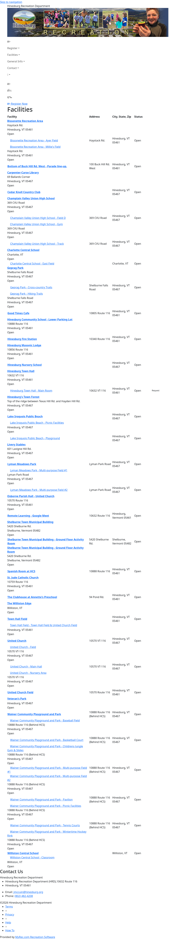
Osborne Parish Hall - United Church (30, 496)
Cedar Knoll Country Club (23, 192)
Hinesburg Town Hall (20, 371)
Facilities (12, 55)
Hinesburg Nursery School (24, 365)
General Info (15, 61)
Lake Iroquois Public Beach (25, 416)
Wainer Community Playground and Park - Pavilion (41, 799)
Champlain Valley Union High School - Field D (38, 218)
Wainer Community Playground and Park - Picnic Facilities (45, 806)
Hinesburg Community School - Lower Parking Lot (39, 319)
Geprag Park (15, 268)
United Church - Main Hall (26, 666)
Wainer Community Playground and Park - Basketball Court (46, 740)
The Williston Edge (19, 603)
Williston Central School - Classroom (32, 857)
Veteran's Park (16, 698)
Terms (9, 906)
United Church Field (20, 692)
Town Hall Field (17, 619)
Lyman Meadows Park (21, 464)
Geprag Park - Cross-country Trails (31, 287)
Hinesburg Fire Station (22, 339)
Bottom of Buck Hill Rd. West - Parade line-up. (37, 166)
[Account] (16, 74)
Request (155, 390)
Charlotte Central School (23, 250)
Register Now (19, 104)
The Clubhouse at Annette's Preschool (32, 597)
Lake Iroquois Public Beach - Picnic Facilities (37, 423)
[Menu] (9, 97)
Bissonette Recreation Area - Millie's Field (35, 147)
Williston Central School (23, 853)
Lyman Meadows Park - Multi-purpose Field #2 (39, 490)
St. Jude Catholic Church (23, 577)
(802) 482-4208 (24, 896)
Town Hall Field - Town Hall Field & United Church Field (43, 625)
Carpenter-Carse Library (23, 172)
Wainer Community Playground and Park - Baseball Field (45, 720)
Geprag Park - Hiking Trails (26, 293)
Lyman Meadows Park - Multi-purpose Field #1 (38, 470)
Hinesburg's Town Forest (23, 397)
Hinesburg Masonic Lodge (24, 345)
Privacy (9, 914)
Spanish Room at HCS (21, 571)
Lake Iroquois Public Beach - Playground (35, 438)
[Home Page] (16, 41)
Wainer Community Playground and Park (34, 714)
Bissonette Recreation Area (25, 121)
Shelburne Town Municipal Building (30, 522)
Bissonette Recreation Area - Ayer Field (34, 140)
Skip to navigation (11, 2)
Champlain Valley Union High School (31, 198)
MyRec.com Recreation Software (35, 937)
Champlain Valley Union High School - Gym (36, 224)
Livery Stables (16, 444)
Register (12, 48)
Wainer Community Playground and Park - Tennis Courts (45, 825)
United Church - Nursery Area (28, 673)
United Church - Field (23, 647)
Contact (12, 68)
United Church (16, 641)
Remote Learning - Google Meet (28, 515)
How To (9, 930)
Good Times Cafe (18, 313)
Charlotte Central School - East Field (32, 263)
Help (8, 922)
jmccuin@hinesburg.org (28, 892)
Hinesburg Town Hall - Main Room (31, 390)
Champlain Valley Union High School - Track (37, 244)
